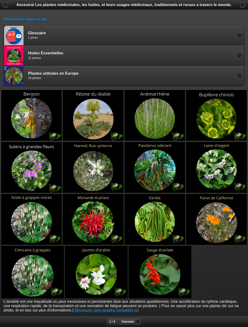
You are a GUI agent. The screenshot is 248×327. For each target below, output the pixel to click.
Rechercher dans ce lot (25, 19)
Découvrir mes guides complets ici (107, 310)
